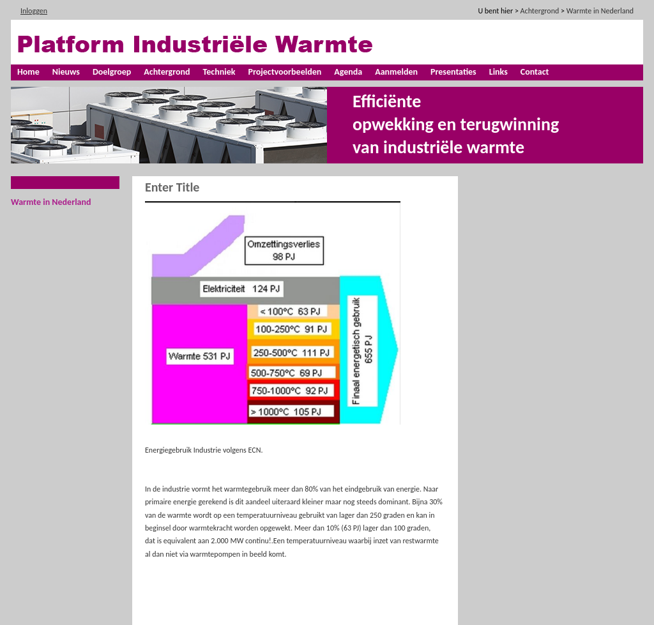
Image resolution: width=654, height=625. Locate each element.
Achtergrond (167, 71)
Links (498, 71)
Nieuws (66, 71)
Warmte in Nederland (51, 202)
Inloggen (33, 10)
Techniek (219, 71)
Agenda (348, 71)
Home (28, 71)
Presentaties (453, 71)
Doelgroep (112, 71)
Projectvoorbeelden (284, 71)
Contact (535, 71)
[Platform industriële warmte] (208, 42)
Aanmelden (396, 71)
